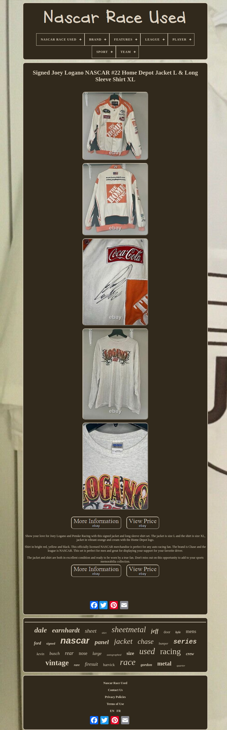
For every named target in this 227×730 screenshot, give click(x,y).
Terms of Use (115, 704)
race (127, 662)
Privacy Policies (115, 697)
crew (190, 654)
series (185, 642)
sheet (90, 631)
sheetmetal (129, 629)
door (167, 632)
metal (164, 663)
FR (119, 711)
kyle (178, 632)
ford (37, 643)
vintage (57, 663)
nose (83, 653)
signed (50, 643)
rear (69, 653)
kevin (40, 654)
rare (77, 665)
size (130, 653)
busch (54, 653)
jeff (154, 631)
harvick (109, 665)
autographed (114, 654)
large (97, 653)
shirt (104, 632)
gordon (146, 665)
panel (102, 642)
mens (191, 631)
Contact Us (115, 690)
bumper (163, 643)
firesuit (91, 664)
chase (146, 641)
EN (112, 711)
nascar (74, 640)
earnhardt (66, 630)
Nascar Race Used (115, 683)
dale (40, 630)
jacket (123, 641)
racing (170, 651)
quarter (181, 665)
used (147, 651)
